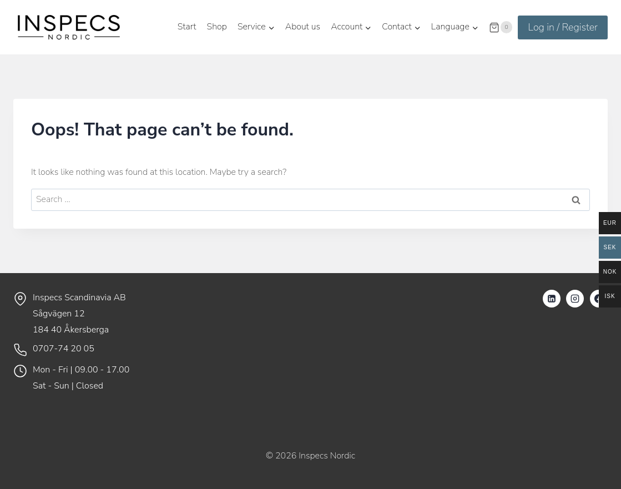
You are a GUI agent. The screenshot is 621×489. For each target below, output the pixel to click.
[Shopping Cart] (500, 27)
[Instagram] (575, 298)
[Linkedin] (552, 298)
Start (187, 27)
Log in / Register (563, 27)
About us (302, 27)
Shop (217, 27)
